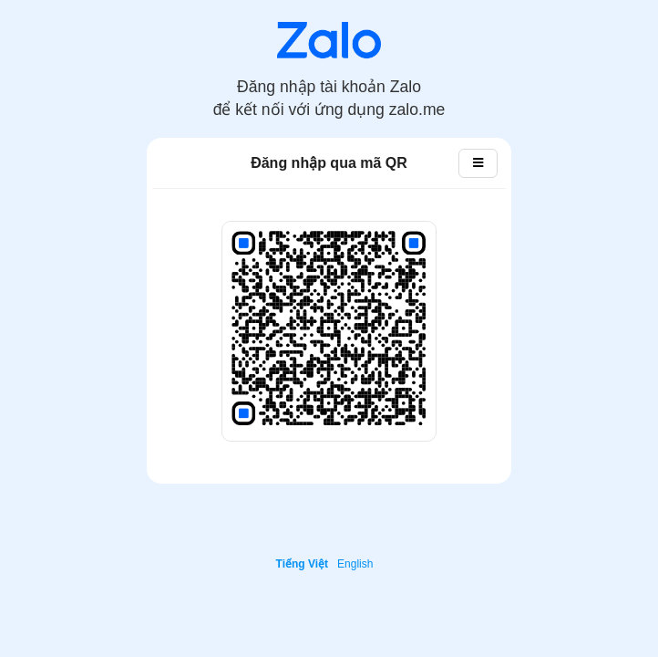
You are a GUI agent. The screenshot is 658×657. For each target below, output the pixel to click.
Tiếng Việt (302, 564)
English (355, 564)
